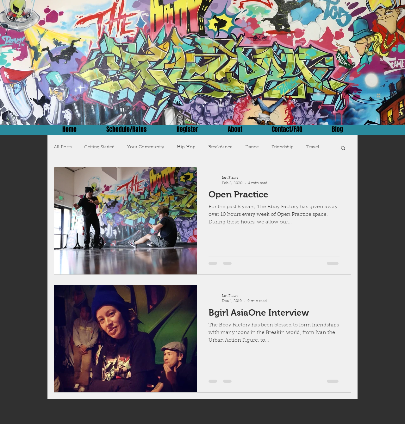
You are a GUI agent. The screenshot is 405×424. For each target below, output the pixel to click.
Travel (312, 147)
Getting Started (99, 147)
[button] (343, 148)
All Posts (63, 147)
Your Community (145, 147)
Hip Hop (186, 147)
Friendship (282, 147)
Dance (252, 147)
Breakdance (220, 147)
